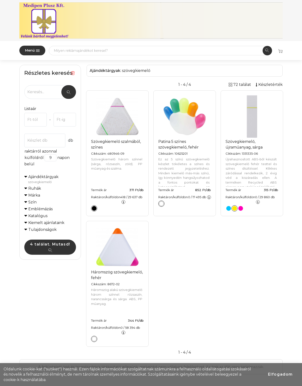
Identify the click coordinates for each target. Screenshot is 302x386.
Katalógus (37, 216)
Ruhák (34, 188)
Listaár (30, 108)
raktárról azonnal (40, 151)
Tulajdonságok (42, 229)
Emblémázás (40, 209)
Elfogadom (280, 374)
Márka (34, 195)
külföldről (34, 157)
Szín (32, 202)
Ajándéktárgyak (52, 179)
